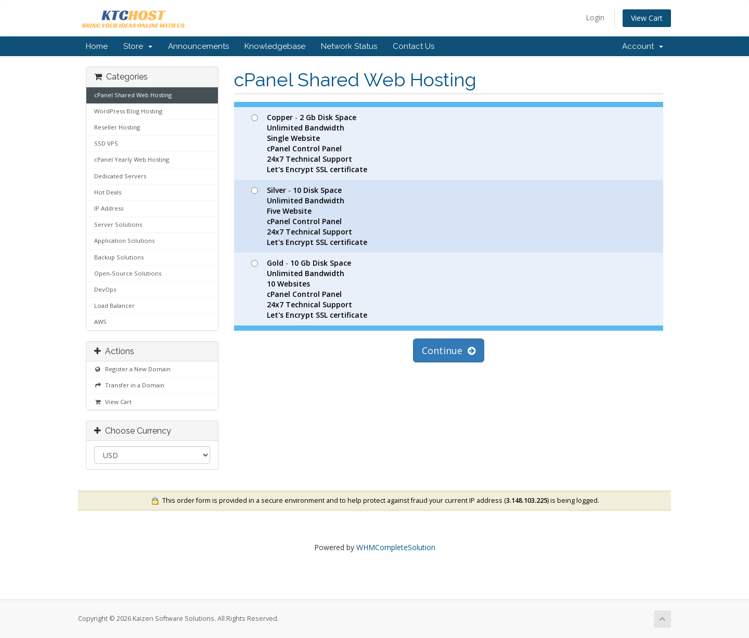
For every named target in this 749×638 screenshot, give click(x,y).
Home (97, 46)
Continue (448, 350)
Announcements (198, 46)
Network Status (349, 46)
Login (595, 17)
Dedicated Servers (120, 176)
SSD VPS (106, 143)
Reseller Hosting (117, 127)
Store (137, 46)
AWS (100, 321)
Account (642, 46)
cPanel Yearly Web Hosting (131, 159)
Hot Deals (107, 192)
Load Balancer (114, 305)
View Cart (647, 18)
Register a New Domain (132, 369)
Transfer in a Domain (129, 385)
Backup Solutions (119, 257)
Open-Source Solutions (127, 273)
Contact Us (413, 46)
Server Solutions (118, 224)
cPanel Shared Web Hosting (133, 95)
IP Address (108, 208)
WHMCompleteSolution (395, 547)
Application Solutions (124, 240)
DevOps (105, 289)
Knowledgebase (274, 46)
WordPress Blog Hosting (128, 111)
